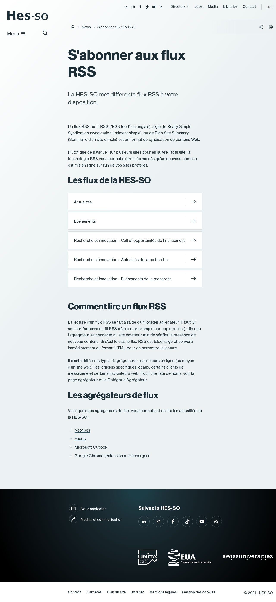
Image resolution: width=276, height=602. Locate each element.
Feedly (80, 438)
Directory (178, 6)
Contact (249, 6)
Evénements (135, 221)
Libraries (230, 6)
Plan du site (116, 592)
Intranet (137, 592)
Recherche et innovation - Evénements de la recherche (135, 278)
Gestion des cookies (198, 592)
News (86, 27)
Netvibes (82, 430)
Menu (16, 33)
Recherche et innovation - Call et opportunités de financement (135, 240)
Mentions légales (163, 592)
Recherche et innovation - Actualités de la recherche (135, 259)
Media (213, 6)
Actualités (135, 201)
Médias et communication (101, 519)
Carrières (94, 592)
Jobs (198, 6)
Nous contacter (93, 509)
